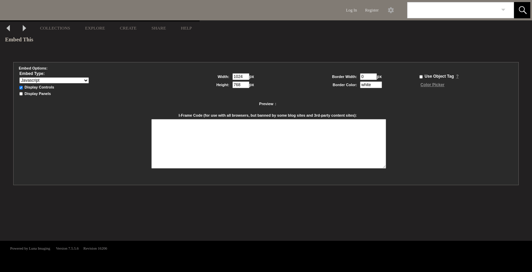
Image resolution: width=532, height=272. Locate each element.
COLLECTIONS (55, 28)
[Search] (452, 10)
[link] (503, 10)
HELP (186, 28)
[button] (522, 10)
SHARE (158, 28)
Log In (351, 10)
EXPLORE (95, 28)
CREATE (128, 28)
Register (372, 10)
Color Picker (432, 84)
